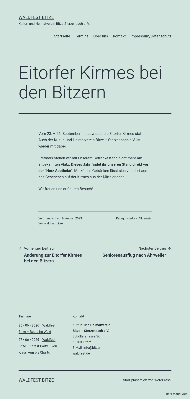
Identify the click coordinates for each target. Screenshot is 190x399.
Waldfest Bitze (36, 17)
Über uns (100, 36)
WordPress (162, 380)
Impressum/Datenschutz (151, 36)
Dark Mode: (176, 394)
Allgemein (145, 218)
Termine (81, 36)
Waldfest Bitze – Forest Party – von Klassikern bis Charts (38, 346)
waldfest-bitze (53, 223)
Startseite (62, 36)
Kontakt (119, 36)
